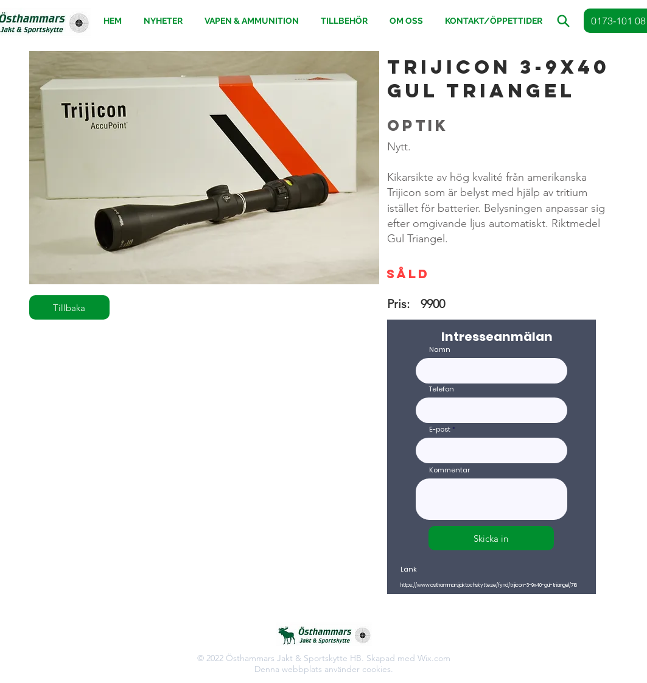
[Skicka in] (491, 538)
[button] (344, 21)
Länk (408, 569)
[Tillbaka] (69, 307)
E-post (439, 429)
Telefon (441, 389)
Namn (439, 349)
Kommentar (449, 470)
